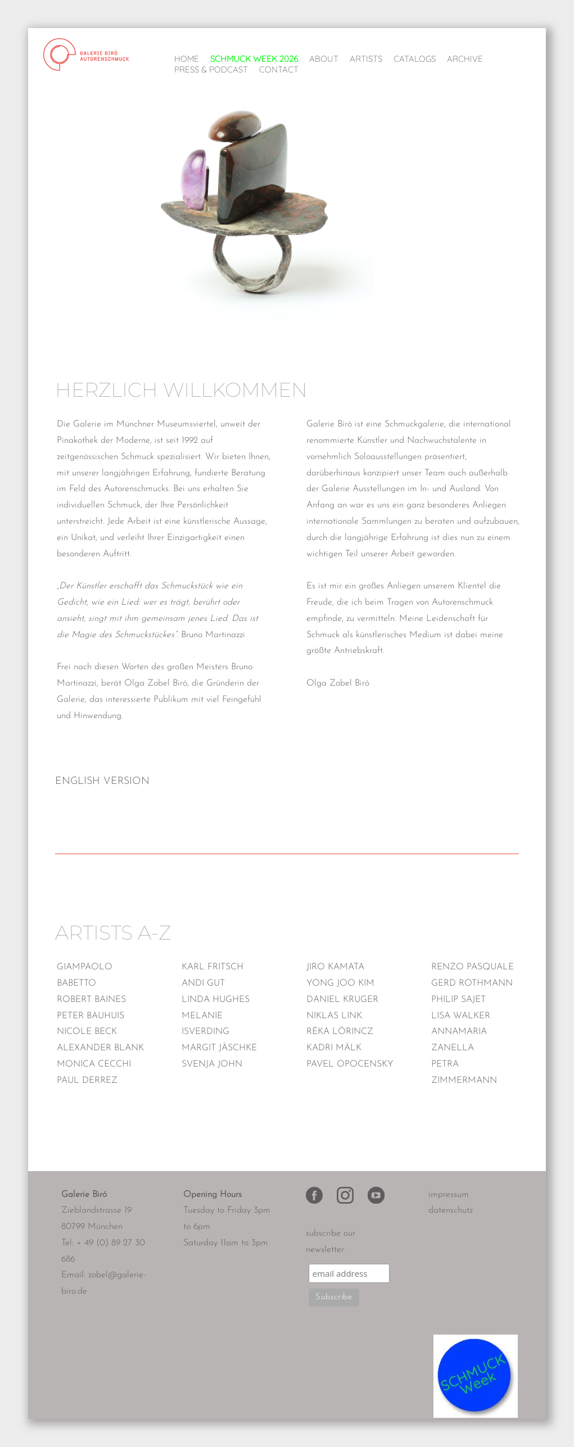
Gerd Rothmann (472, 983)
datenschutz (450, 1210)
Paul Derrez (87, 1080)
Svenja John (212, 1064)
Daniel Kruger (342, 999)
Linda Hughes (216, 999)
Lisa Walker (460, 1015)
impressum (448, 1194)
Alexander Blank (100, 1048)
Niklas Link (334, 1015)
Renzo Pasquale (472, 967)
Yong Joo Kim (340, 983)
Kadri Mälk (333, 1048)
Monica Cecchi (94, 1064)
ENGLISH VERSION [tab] (102, 781)
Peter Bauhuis (90, 1015)
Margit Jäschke (219, 1048)
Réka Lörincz (339, 1031)
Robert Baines (91, 999)
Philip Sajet (458, 999)
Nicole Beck (87, 1031)
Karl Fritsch (212, 967)
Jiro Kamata (335, 967)
